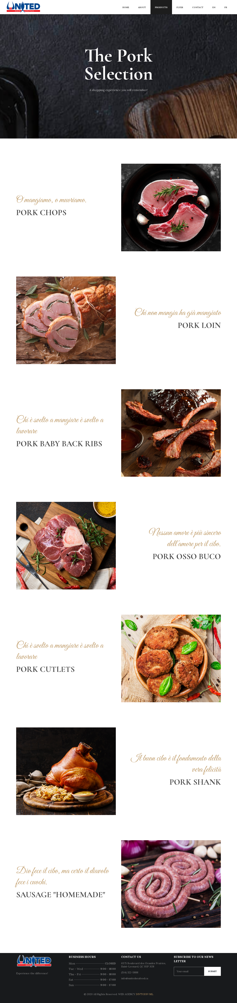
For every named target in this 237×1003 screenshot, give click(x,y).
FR (225, 7)
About (142, 7)
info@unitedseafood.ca (134, 978)
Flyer (179, 7)
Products (161, 7)
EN (213, 7)
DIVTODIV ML (144, 994)
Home (125, 7)
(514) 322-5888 (129, 972)
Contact (197, 7)
